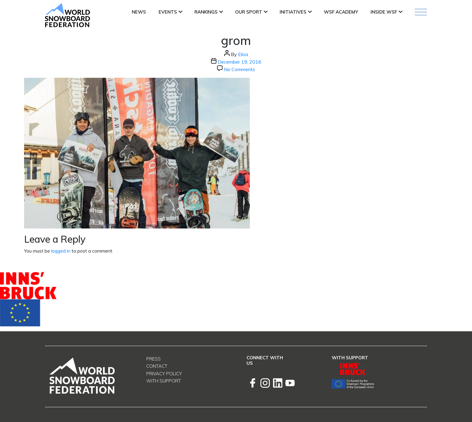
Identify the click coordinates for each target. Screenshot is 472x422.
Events (168, 12)
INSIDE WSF (384, 12)
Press (153, 359)
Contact (156, 366)
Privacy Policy (164, 373)
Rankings (206, 12)
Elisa (243, 54)
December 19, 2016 (239, 62)
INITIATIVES (293, 12)
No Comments (239, 69)
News (139, 12)
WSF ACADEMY (341, 12)
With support (163, 381)
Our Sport (248, 12)
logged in (60, 251)
